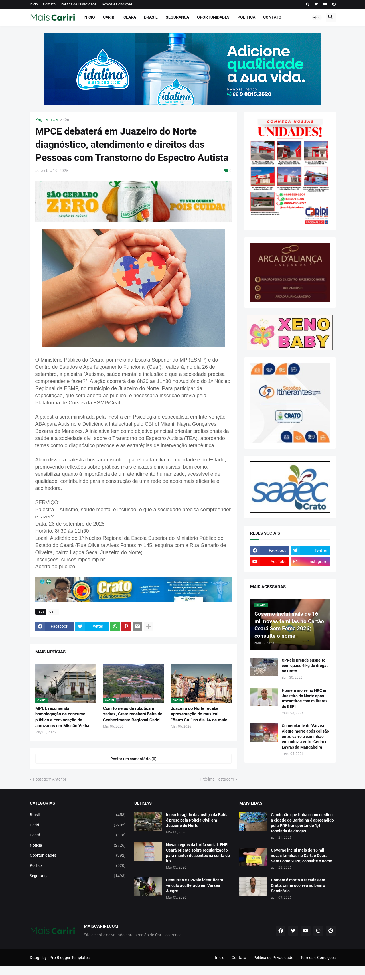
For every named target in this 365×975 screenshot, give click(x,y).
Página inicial (47, 119)
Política (246, 17)
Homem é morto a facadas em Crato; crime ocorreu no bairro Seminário (298, 885)
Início (34, 4)
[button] (317, 17)
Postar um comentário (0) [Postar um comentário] (133, 759)
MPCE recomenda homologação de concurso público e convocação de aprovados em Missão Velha (62, 717)
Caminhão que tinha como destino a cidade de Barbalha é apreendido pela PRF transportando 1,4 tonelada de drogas (302, 822)
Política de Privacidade (78, 4)
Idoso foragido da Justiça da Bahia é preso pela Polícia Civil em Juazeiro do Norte (197, 820)
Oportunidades (213, 17)
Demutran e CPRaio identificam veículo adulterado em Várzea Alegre (194, 885)
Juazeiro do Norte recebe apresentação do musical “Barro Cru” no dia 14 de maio (199, 714)
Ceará (129, 17)
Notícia (78, 845)
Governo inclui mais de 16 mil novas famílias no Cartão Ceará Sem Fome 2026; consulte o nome (301, 855)
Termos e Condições (116, 4)
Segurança (177, 17)
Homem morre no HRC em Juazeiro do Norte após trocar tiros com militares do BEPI (305, 698)
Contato (49, 4)
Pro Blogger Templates (70, 957)
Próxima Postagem (217, 779)
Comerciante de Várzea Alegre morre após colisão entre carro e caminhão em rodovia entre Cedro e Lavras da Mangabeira (305, 736)
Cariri (109, 17)
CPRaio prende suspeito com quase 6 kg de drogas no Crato (305, 665)
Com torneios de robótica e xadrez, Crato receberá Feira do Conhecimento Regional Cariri (132, 714)
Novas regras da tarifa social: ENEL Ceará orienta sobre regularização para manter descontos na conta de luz (198, 852)
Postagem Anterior (49, 779)
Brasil (151, 17)
